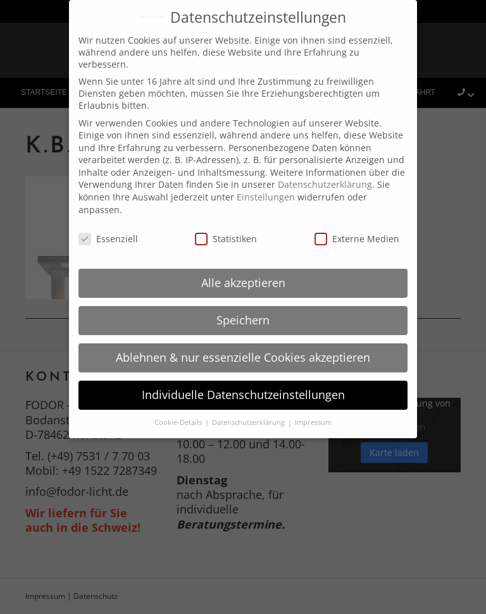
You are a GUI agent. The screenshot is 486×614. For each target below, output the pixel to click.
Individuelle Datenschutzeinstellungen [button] (243, 394)
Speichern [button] (243, 320)
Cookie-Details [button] (179, 422)
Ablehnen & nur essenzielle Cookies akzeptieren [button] (243, 357)
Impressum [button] (313, 422)
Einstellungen (266, 197)
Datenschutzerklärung (325, 184)
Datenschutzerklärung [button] (249, 422)
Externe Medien (357, 239)
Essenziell (108, 239)
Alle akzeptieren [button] (243, 282)
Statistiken (226, 239)
